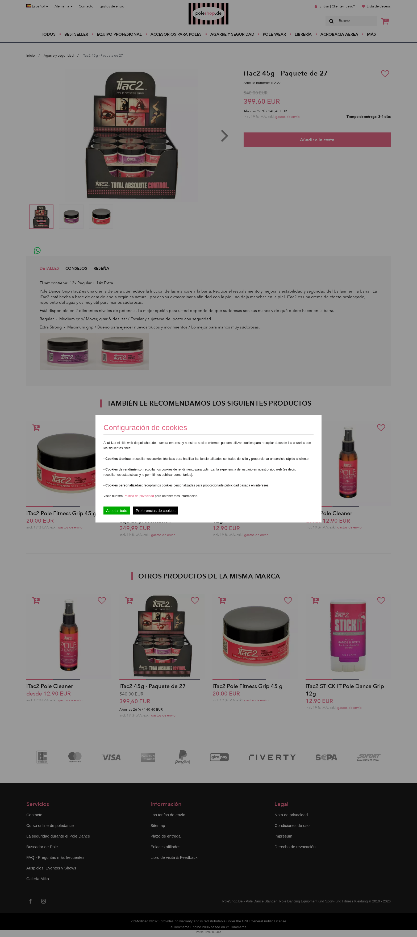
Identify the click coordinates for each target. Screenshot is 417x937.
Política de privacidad (139, 496)
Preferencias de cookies (155, 510)
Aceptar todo (116, 510)
